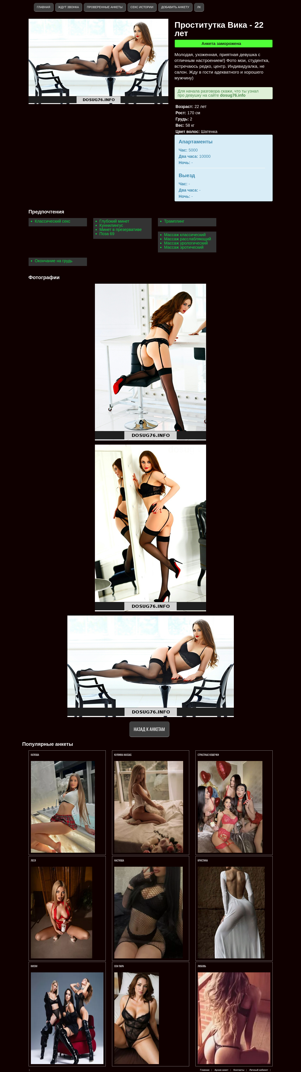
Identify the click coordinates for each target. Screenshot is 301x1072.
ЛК (199, 7)
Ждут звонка (68, 7)
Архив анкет (221, 1070)
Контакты (238, 1070)
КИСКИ (34, 966)
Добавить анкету (175, 7)
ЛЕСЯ (34, 860)
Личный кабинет (258, 1070)
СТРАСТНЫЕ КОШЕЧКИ (208, 754)
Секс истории (142, 7)
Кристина (203, 860)
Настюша (119, 860)
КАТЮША (35, 754)
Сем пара (119, 966)
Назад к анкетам (149, 729)
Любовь (202, 966)
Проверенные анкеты (104, 7)
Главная (43, 7)
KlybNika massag (123, 754)
